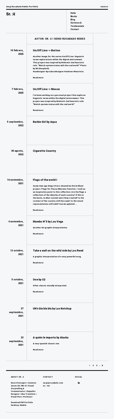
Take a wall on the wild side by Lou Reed (58, 250)
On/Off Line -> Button (46, 50)
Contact (74, 29)
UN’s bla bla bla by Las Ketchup (52, 308)
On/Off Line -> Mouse (46, 89)
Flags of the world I (45, 179)
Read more (38, 78)
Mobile (23, 405)
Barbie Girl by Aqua (45, 121)
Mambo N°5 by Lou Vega (48, 221)
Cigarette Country (44, 150)
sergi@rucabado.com (53, 383)
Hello (73, 13)
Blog (72, 19)
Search (104, 7)
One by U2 (39, 279)
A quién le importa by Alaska (50, 337)
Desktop (15, 405)
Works (73, 16)
